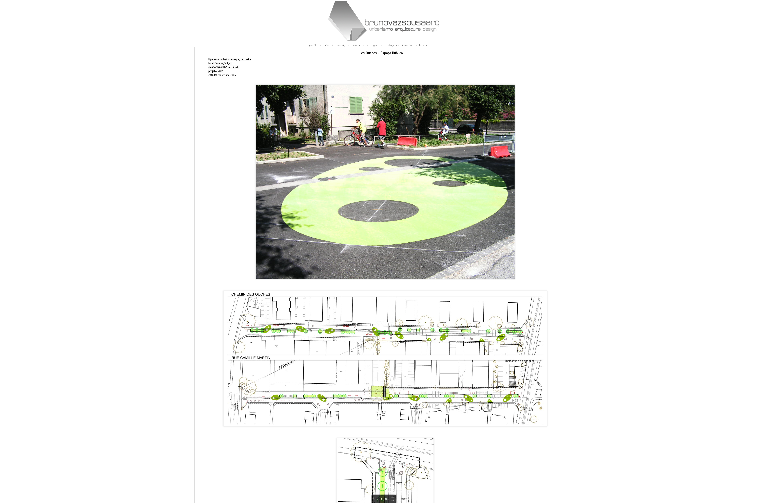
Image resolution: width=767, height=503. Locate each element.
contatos (358, 45)
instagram (392, 45)
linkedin (407, 45)
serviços (343, 45)
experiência (326, 45)
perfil (312, 45)
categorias (374, 45)
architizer (421, 45)
